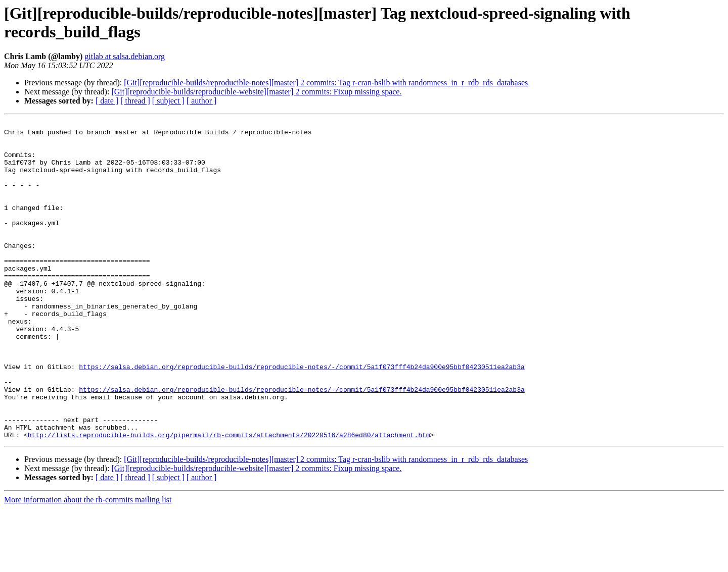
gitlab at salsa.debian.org (124, 56)
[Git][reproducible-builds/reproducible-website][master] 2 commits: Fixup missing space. (256, 91)
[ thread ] (135, 100)
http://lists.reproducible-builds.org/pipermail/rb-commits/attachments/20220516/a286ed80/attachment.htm (229, 498)
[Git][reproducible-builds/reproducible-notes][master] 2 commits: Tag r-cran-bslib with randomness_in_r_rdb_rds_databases (326, 82)
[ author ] (202, 100)
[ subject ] (168, 100)
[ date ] (107, 100)
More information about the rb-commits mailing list (88, 563)
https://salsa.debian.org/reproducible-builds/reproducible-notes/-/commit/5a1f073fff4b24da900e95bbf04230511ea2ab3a (301, 416)
